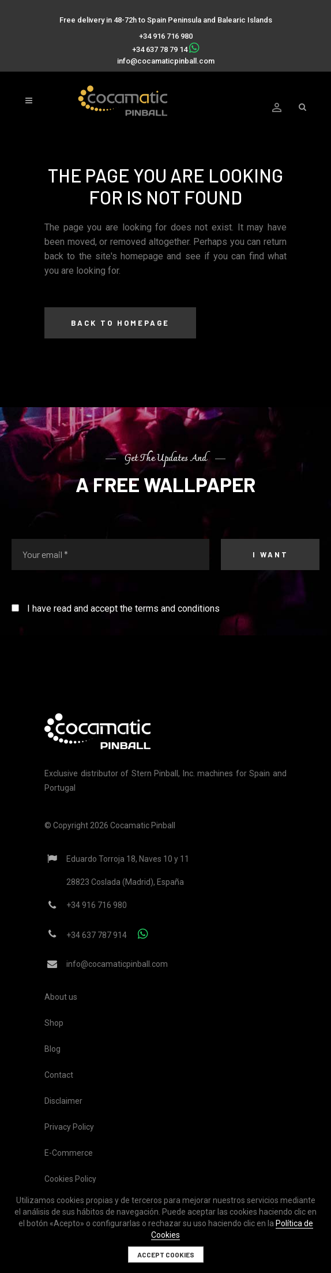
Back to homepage (120, 322)
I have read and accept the (116, 608)
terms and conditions (177, 608)
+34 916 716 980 (166, 36)
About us (60, 997)
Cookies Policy (70, 1178)
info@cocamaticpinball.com (166, 61)
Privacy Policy (69, 1126)
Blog (52, 1049)
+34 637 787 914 (96, 935)
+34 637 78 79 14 (159, 49)
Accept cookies (165, 1254)
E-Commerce (68, 1152)
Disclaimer (63, 1101)
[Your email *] (110, 554)
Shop (53, 1023)
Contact (58, 1075)
